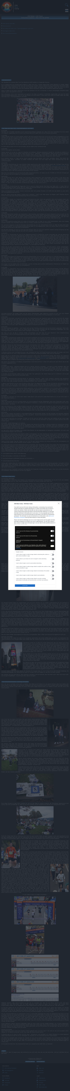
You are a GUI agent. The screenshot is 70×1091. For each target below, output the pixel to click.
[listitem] (35, 528)
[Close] (59, 503)
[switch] (52, 531)
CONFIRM (25, 585)
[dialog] (35, 545)
